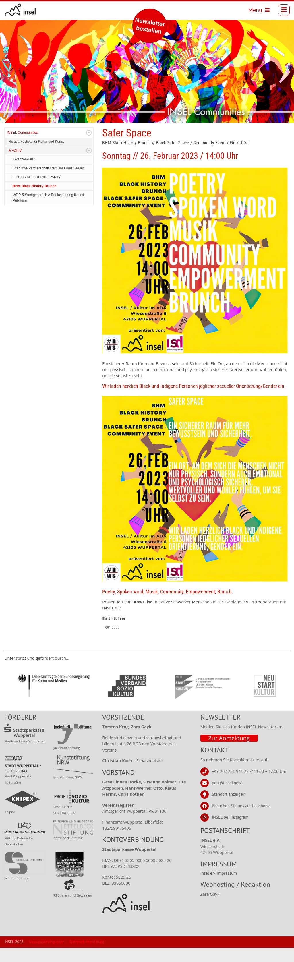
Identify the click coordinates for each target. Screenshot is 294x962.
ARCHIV (15, 165)
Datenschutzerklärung (87, 956)
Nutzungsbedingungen (47, 956)
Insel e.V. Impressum (218, 887)
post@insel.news (227, 797)
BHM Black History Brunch (35, 200)
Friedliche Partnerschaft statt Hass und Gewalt (48, 183)
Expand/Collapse (89, 147)
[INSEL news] (23, 11)
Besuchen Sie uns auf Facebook (241, 820)
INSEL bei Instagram (230, 831)
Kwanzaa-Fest (24, 174)
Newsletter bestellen (150, 25)
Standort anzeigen (228, 808)
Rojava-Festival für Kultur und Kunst (36, 156)
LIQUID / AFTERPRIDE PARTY (37, 191)
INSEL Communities (22, 147)
